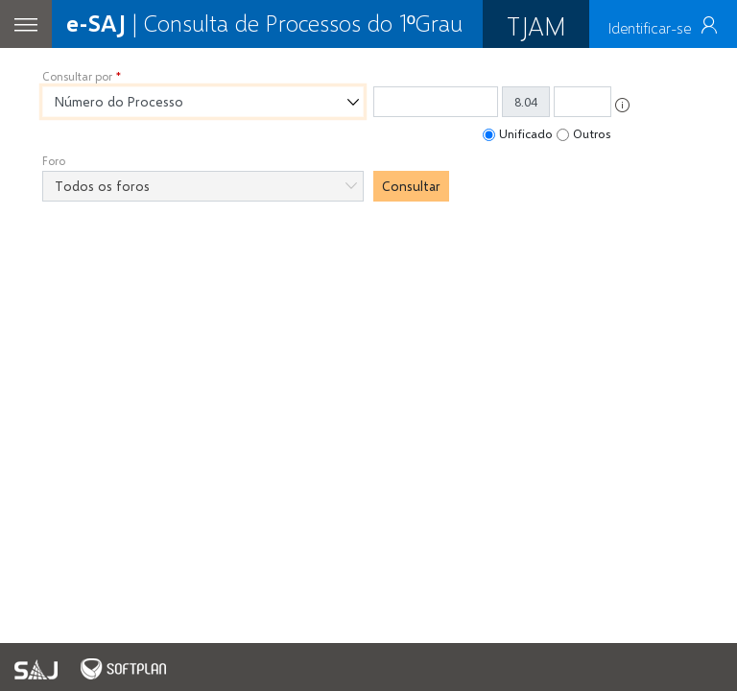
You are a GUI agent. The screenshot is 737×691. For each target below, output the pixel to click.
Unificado (526, 133)
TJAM (536, 25)
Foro (53, 161)
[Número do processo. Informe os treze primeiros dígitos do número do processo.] (435, 101)
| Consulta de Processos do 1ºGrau (264, 22)
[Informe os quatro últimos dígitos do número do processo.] (582, 101)
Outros (592, 133)
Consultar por (77, 76)
